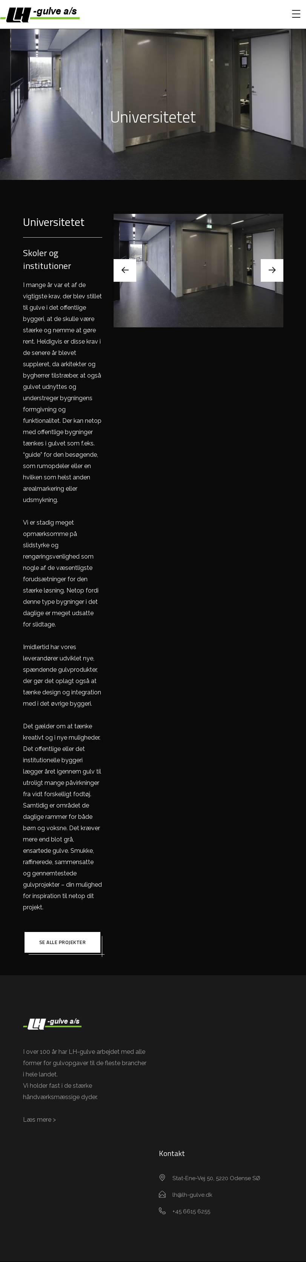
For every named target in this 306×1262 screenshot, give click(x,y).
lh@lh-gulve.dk (192, 1195)
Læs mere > (39, 1120)
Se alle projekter (62, 942)
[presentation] (125, 270)
